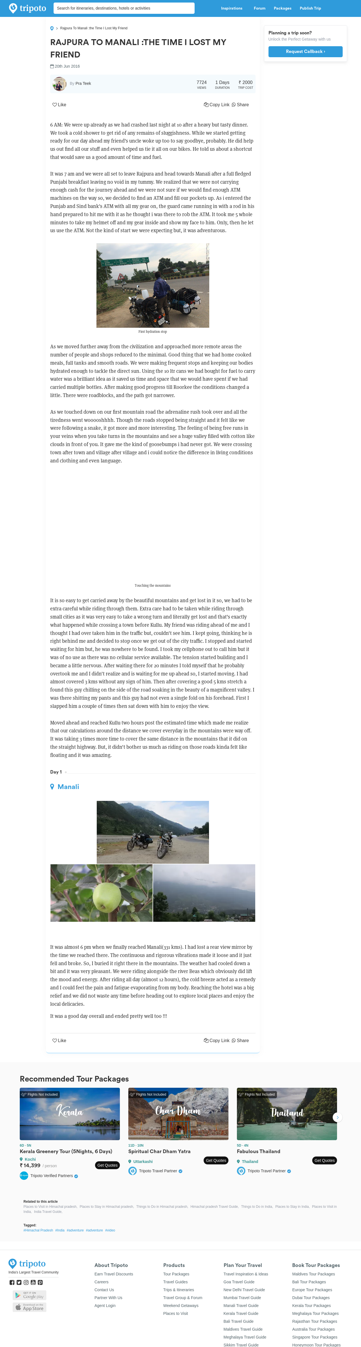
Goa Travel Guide (239, 1282)
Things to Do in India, (257, 1207)
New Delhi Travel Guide (244, 1290)
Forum (259, 8)
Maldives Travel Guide (243, 1329)
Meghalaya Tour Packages (315, 1313)
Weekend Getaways (181, 1305)
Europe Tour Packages (312, 1290)
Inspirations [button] (233, 8)
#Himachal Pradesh (38, 1230)
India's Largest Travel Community (33, 1272)
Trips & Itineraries (178, 1290)
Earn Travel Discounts (113, 1274)
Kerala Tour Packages (311, 1305)
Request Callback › (305, 51)
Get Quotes (107, 1165)
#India (60, 1230)
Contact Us (104, 1290)
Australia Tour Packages (313, 1329)
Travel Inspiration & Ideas (246, 1274)
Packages (282, 8)
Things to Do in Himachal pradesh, (162, 1207)
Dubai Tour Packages (311, 1297)
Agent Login (105, 1305)
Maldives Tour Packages (313, 1274)
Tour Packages (176, 1274)
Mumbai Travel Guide (242, 1297)
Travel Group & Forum (182, 1297)
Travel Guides (175, 1282)
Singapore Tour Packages (314, 1337)
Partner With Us (108, 1297)
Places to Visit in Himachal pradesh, (50, 1207)
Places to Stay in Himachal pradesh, (107, 1207)
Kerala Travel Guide (241, 1313)
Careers (101, 1282)
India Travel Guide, (48, 1212)
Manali (64, 786)
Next (337, 1118)
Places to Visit (175, 1313)
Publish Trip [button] (312, 8)
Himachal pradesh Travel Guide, (214, 1207)
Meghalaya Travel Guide (245, 1337)
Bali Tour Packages (309, 1282)
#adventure (75, 1230)
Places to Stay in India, (292, 1207)
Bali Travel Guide (239, 1321)
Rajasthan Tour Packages (314, 1321)
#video (110, 1230)
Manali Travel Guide (241, 1305)
